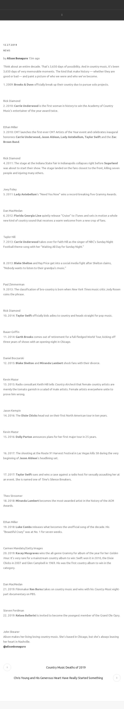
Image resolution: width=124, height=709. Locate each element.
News (6, 50)
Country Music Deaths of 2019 (66, 667)
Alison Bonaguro (17, 58)
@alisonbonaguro (14, 646)
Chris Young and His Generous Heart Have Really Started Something (58, 678)
